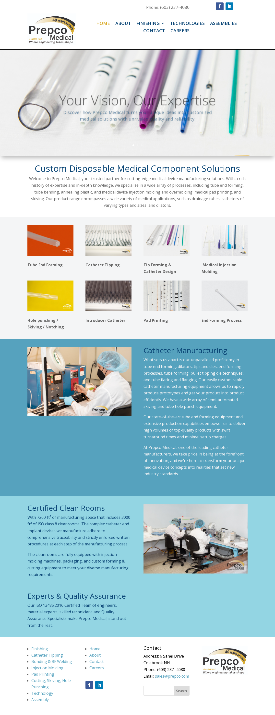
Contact (154, 31)
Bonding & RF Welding (51, 661)
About (123, 24)
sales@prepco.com (172, 676)
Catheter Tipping (47, 655)
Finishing (148, 24)
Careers (180, 31)
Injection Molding (47, 668)
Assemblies (223, 24)
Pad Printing (42, 674)
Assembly (40, 699)
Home (103, 24)
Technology (42, 693)
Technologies (187, 24)
